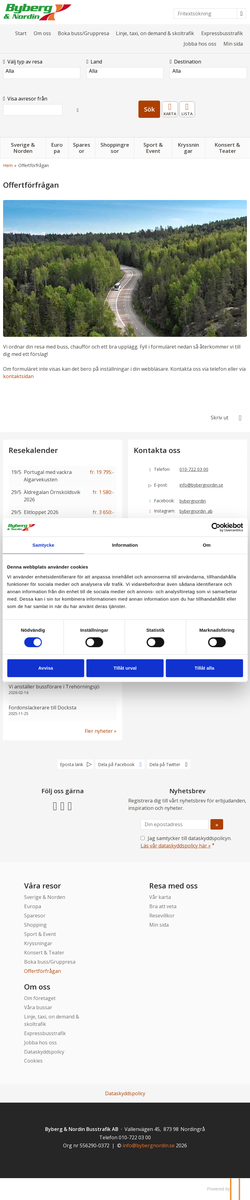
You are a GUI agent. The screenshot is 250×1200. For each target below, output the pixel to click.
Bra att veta (162, 906)
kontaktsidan (18, 376)
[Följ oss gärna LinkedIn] (70, 805)
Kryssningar (38, 943)
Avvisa (45, 668)
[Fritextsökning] (205, 13)
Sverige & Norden (44, 897)
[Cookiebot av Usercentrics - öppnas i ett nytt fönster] (216, 527)
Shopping (35, 924)
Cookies (33, 1060)
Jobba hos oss (200, 43)
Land (94, 61)
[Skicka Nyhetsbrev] (216, 824)
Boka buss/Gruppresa (83, 33)
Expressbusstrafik (222, 33)
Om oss (42, 33)
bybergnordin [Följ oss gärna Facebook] (193, 501)
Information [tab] (125, 545)
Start (21, 33)
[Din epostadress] (175, 824)
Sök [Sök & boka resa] (149, 109)
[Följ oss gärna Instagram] (62, 805)
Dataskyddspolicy (44, 1051)
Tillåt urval (125, 668)
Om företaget (40, 998)
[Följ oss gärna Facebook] (55, 805)
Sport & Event (40, 934)
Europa (32, 906)
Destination (185, 61)
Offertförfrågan (42, 971)
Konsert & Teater (44, 952)
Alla (41, 71)
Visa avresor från (25, 98)
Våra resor (42, 885)
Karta (170, 107)
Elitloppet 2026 (41, 512)
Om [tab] (206, 545)
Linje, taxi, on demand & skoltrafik (155, 33)
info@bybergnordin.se (201, 485)
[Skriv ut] (226, 417)
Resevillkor (162, 915)
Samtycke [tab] (43, 545)
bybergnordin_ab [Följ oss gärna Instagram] (196, 511)
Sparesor (34, 915)
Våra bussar (38, 1007)
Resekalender (187, 107)
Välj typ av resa (22, 61)
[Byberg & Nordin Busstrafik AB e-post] (149, 1145)
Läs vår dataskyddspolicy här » (176, 845)
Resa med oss (173, 885)
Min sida (233, 43)
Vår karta (160, 897)
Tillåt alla (204, 668)
